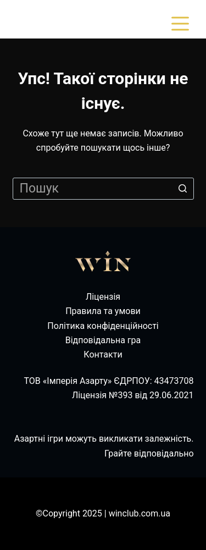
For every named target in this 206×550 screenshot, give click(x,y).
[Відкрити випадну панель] (182, 23)
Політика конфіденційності (102, 326)
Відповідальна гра (103, 340)
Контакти (102, 354)
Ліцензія (103, 297)
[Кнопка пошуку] (183, 189)
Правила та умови (103, 311)
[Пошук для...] (103, 189)
